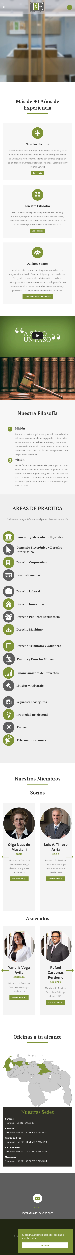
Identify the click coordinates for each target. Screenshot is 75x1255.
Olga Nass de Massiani (19, 847)
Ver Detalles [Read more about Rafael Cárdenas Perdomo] (55, 1002)
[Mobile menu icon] (69, 7)
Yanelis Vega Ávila (19, 970)
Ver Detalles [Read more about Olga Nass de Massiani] (18, 878)
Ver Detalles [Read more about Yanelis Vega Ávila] (18, 997)
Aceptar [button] (45, 1245)
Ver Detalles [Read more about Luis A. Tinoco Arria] (55, 878)
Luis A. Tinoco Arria (56, 847)
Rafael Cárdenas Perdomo (56, 972)
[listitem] (44, 1069)
